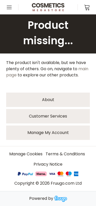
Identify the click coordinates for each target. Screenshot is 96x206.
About (48, 100)
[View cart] (87, 7)
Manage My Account (48, 133)
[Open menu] (9, 7)
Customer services (48, 116)
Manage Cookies (25, 154)
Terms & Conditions (65, 154)
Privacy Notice (48, 164)
